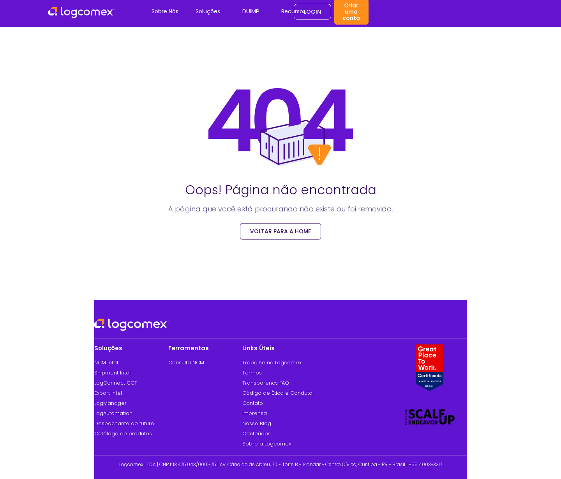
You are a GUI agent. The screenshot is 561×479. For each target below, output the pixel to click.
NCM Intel (106, 362)
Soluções (208, 11)
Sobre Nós (165, 11)
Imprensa (254, 413)
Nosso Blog (256, 423)
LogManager (110, 403)
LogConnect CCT (115, 383)
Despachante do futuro (124, 423)
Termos (252, 372)
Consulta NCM (186, 362)
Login (312, 12)
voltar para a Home (280, 231)
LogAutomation (113, 413)
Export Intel (108, 393)
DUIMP (250, 11)
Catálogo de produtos (123, 433)
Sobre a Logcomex (266, 443)
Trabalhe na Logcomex (272, 362)
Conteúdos (256, 433)
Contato (252, 403)
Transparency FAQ (265, 383)
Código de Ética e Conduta (277, 393)
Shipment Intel (112, 372)
